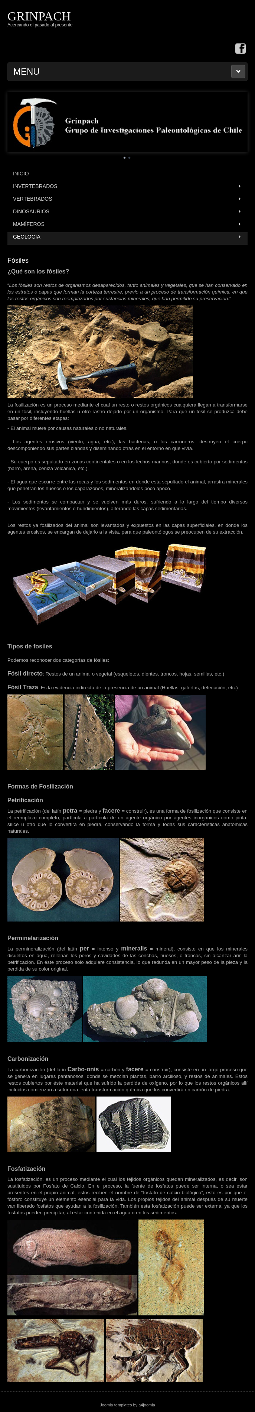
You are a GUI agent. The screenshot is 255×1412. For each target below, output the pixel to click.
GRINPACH (39, 16)
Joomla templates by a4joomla (127, 1405)
